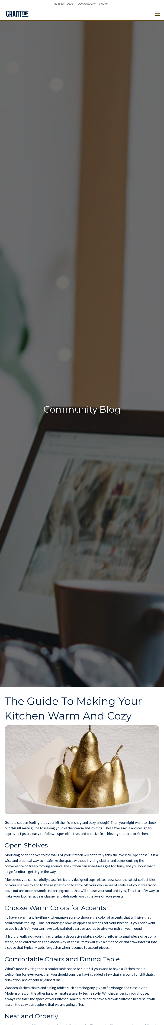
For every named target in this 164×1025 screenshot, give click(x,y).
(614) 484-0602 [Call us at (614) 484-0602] (63, 3)
